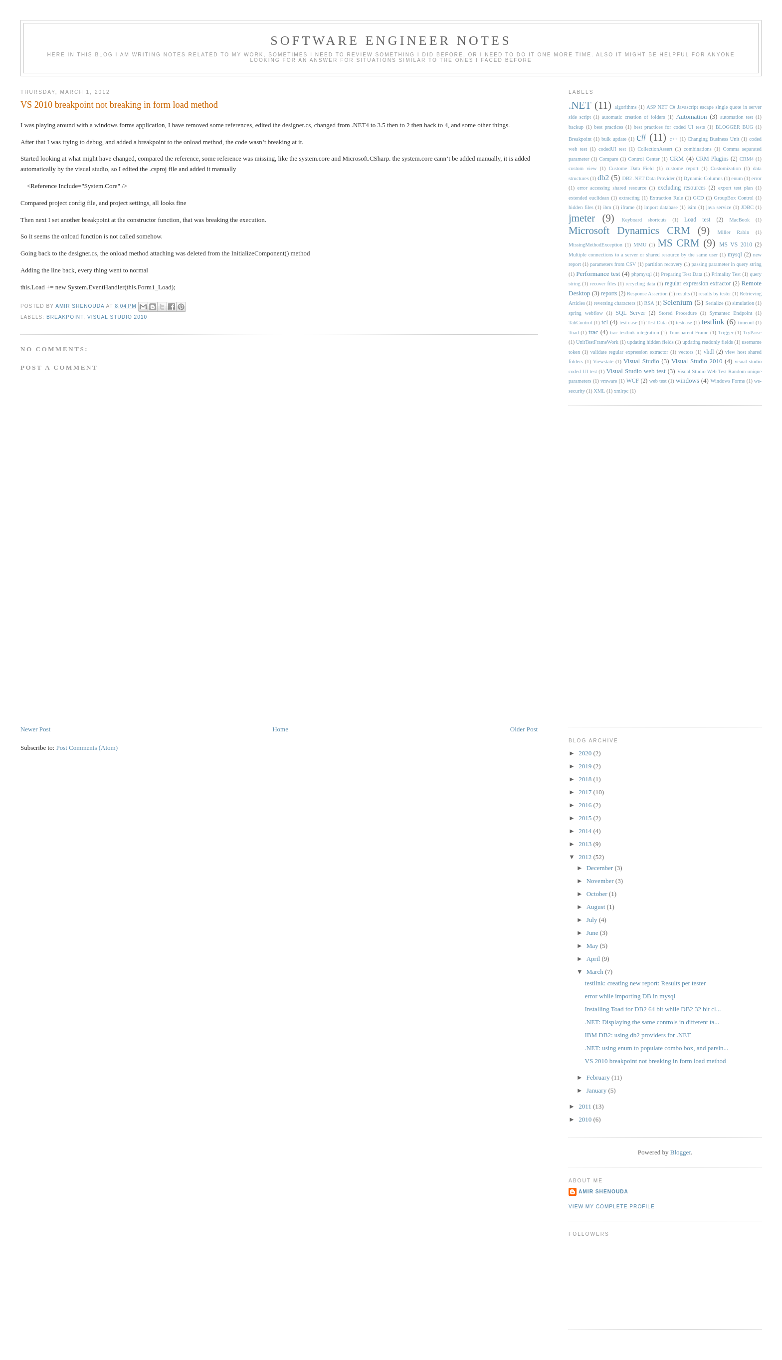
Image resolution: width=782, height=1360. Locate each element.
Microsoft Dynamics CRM (629, 230)
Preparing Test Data (681, 274)
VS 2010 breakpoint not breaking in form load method (655, 1061)
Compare (608, 159)
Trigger (726, 332)
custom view (582, 168)
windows (687, 380)
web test (658, 381)
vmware (608, 381)
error (757, 178)
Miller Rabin (734, 232)
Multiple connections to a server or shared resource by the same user (643, 254)
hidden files (581, 207)
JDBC (747, 207)
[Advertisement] (95, 654)
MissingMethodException (595, 244)
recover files (603, 283)
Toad (574, 332)
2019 (586, 766)
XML (599, 391)
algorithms (625, 107)
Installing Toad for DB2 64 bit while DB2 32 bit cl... (653, 1009)
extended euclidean (589, 198)
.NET (580, 105)
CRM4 (747, 159)
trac (593, 332)
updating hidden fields (650, 342)
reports (609, 293)
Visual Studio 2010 (117, 317)
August (596, 906)
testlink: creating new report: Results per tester (645, 983)
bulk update (613, 139)
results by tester (715, 293)
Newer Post (35, 729)
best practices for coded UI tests (669, 127)
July (592, 919)
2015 (586, 818)
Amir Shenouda (80, 306)
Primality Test (726, 274)
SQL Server (630, 313)
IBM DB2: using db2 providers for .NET (638, 1035)
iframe (627, 207)
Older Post (524, 729)
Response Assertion (647, 293)
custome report (682, 168)
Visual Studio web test (636, 371)
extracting (629, 198)
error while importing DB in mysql (630, 996)
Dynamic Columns (703, 178)
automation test (736, 117)
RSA (649, 303)
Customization (726, 168)
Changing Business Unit (714, 139)
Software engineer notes (391, 40)
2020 (586, 753)
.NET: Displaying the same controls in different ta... (652, 1022)
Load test (697, 220)
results (683, 293)
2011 (586, 1106)
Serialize (714, 303)
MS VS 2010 (735, 244)
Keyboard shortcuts (643, 220)
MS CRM (679, 242)
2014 (586, 831)
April (594, 958)
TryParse (752, 332)
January (597, 1090)
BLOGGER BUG (735, 127)
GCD (698, 198)
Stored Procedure (678, 313)
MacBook (739, 220)
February (598, 1077)
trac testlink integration (634, 332)
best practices (608, 127)
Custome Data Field (631, 168)
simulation (743, 303)
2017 (586, 792)
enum (737, 178)
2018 (586, 779)
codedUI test (612, 149)
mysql (735, 254)
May (593, 945)
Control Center (643, 159)
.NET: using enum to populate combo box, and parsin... (657, 1048)
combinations (698, 149)
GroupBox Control (734, 198)
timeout (746, 322)
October (597, 894)
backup (576, 127)
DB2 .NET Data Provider (648, 178)
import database (661, 207)
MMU (639, 244)
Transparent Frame (688, 332)
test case (628, 322)
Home (280, 729)
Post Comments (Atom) (87, 747)
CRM (677, 158)
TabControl (580, 322)
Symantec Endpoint (731, 313)
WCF (632, 381)
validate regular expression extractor (629, 352)
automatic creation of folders (633, 117)
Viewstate (603, 361)
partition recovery (664, 264)
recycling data (640, 283)
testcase (684, 322)
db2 (603, 177)
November (600, 881)
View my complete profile (612, 1206)
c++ (674, 139)
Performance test (598, 273)
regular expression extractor (698, 283)
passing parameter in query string (727, 264)
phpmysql (641, 274)
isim (691, 207)
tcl (604, 322)
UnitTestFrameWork (597, 342)
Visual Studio (641, 361)
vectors (685, 352)
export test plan (735, 188)
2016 (586, 805)
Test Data (657, 322)
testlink (713, 321)
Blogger (680, 1152)
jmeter (582, 218)
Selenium (677, 302)
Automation (691, 116)
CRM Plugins (712, 159)
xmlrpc (621, 391)
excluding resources (682, 188)
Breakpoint (64, 317)
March (595, 971)
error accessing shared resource (612, 188)
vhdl (709, 352)
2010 (586, 1119)
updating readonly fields (707, 342)
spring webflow (586, 313)
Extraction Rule (666, 198)
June (593, 932)
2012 (586, 857)
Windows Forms (728, 381)
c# (641, 137)
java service (718, 207)
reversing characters (614, 303)
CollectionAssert (654, 149)
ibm (607, 207)
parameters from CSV (613, 264)
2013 (586, 844)
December (600, 868)
